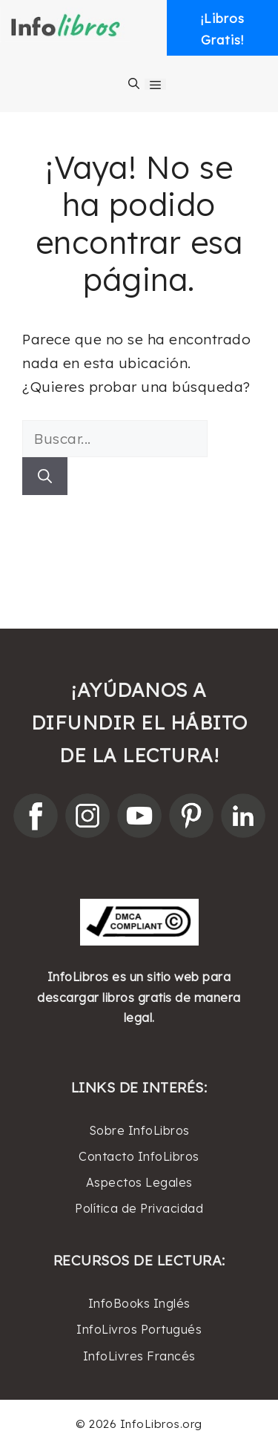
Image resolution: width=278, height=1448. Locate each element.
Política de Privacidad (139, 1208)
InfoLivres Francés (139, 1356)
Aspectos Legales (139, 1182)
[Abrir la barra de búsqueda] (134, 84)
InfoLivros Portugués (139, 1329)
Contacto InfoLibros (139, 1156)
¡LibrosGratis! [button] (223, 28)
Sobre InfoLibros (139, 1130)
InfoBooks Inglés (139, 1303)
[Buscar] (44, 476)
